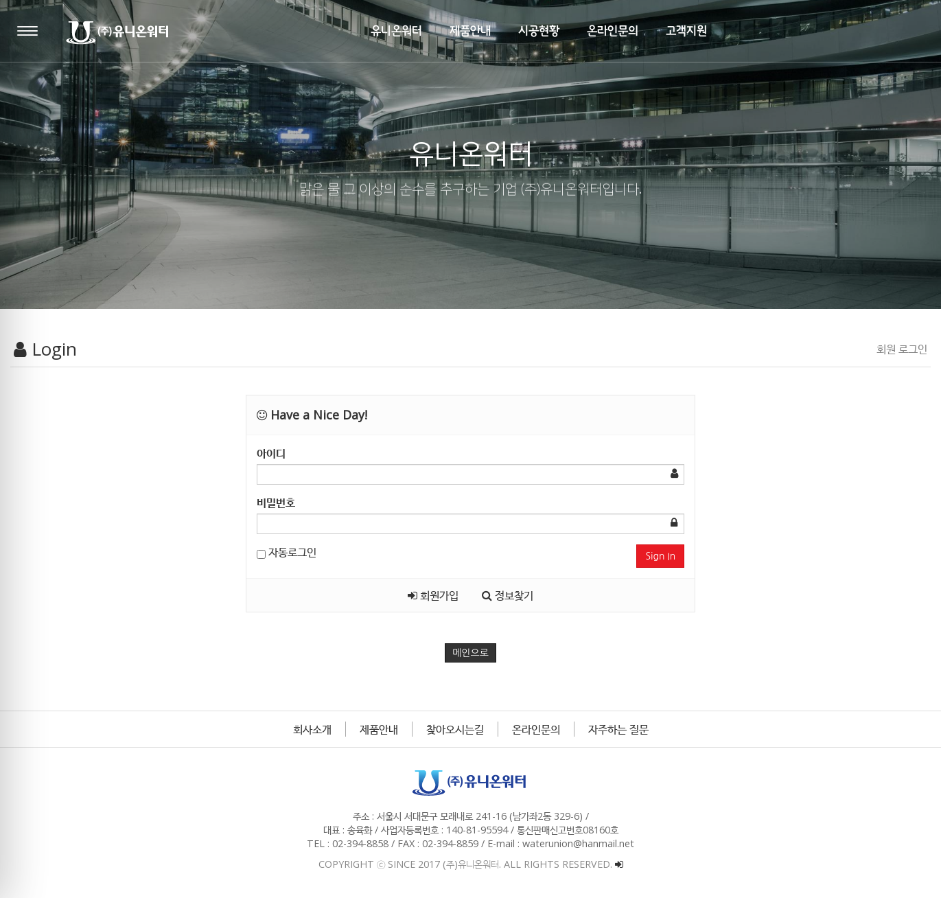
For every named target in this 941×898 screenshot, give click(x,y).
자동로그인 (286, 552)
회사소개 (312, 729)
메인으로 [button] (470, 653)
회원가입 (433, 595)
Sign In (660, 556)
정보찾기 (507, 595)
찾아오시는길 (455, 729)
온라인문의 (536, 729)
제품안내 (379, 729)
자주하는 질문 (618, 729)
